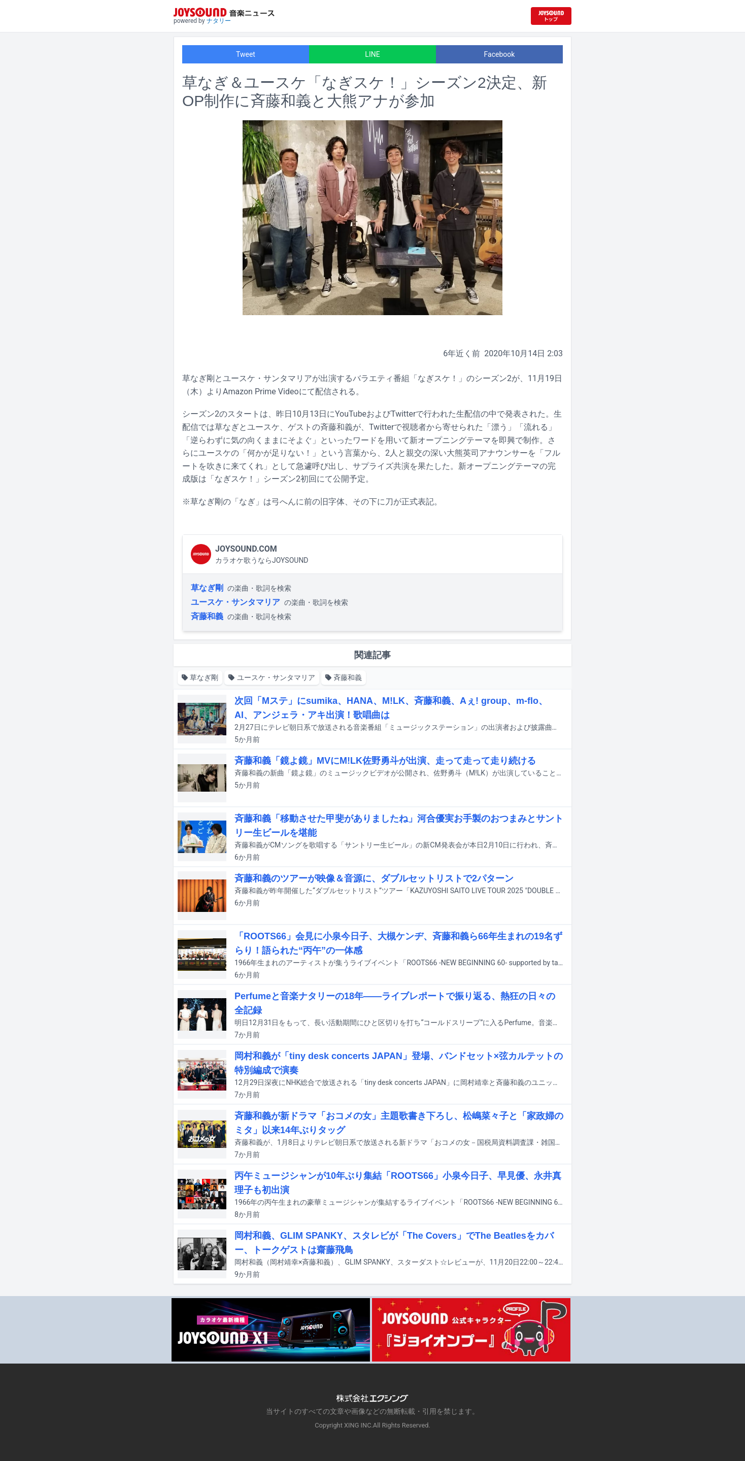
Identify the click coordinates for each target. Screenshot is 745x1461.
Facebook (499, 54)
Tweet (245, 54)
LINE (372, 54)
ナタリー (219, 20)
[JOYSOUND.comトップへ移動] (551, 16)
